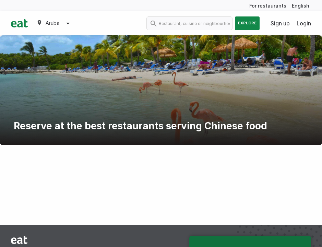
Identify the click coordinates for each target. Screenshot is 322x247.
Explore (247, 23)
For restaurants (267, 6)
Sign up (280, 23)
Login (304, 23)
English (300, 6)
